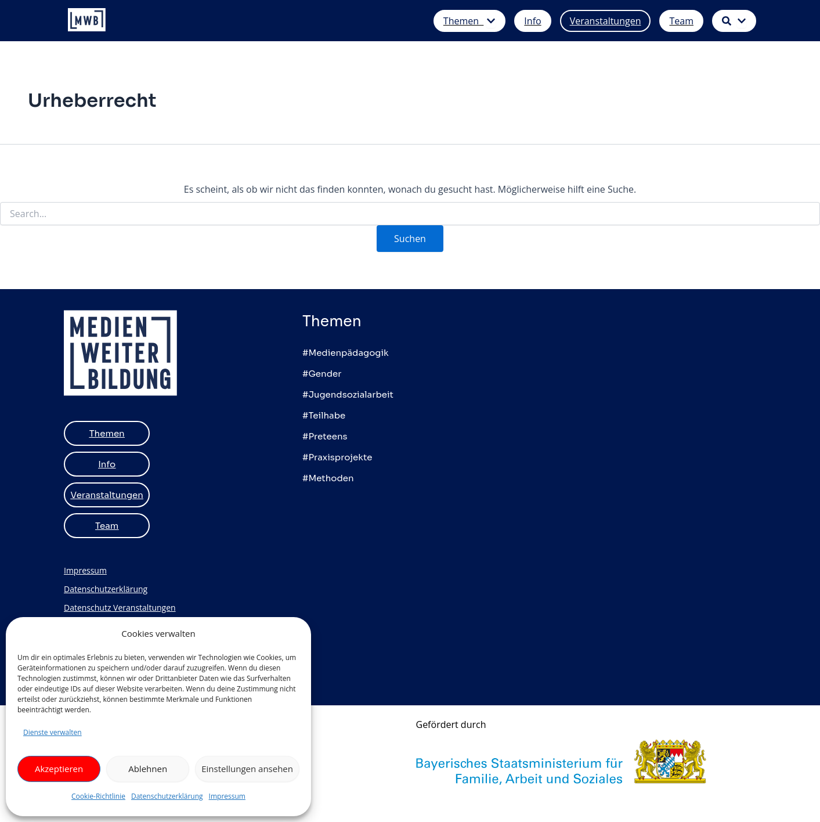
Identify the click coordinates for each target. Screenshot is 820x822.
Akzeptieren (59, 768)
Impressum (227, 796)
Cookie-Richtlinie (98, 796)
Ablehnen (147, 768)
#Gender (321, 373)
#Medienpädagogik (345, 352)
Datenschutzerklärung (167, 796)
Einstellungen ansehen (247, 768)
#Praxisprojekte (337, 457)
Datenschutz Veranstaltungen (120, 607)
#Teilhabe (323, 415)
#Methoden (328, 478)
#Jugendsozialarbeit (347, 394)
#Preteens (325, 436)
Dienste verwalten (52, 732)
